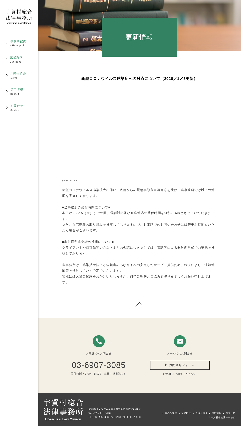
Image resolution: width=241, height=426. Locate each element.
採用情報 (216, 413)
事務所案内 (171, 413)
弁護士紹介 (201, 413)
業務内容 (186, 413)
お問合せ (230, 413)
